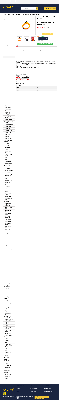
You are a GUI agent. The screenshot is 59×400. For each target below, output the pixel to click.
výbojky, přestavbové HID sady (9, 38)
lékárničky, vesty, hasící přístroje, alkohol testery (8, 204)
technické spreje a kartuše (8, 155)
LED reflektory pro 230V (8, 311)
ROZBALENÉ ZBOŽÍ (7, 370)
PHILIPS (6, 28)
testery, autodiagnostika (8, 168)
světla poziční (7, 68)
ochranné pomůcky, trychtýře (8, 194)
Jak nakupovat (33, 391)
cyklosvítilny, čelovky (8, 305)
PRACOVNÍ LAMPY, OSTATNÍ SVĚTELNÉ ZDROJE (7, 297)
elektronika (7, 340)
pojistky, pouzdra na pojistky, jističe (8, 262)
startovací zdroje (8, 172)
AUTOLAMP (7, 22)
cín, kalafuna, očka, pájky (8, 199)
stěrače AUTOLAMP (8, 93)
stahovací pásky (8, 257)
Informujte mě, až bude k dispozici (45, 43)
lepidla (6, 157)
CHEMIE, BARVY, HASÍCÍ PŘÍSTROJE (8, 141)
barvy (6, 159)
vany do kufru (7, 241)
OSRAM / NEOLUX (8, 24)
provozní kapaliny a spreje (8, 152)
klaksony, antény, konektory (8, 214)
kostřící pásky (7, 267)
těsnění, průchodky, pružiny (8, 275)
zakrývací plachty (8, 196)
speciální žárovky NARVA (8, 314)
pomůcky (6, 378)
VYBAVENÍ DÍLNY (7, 165)
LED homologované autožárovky (8, 48)
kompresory (7, 245)
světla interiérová (8, 75)
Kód (38, 20)
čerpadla (6, 247)
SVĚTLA (5, 61)
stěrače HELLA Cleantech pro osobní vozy (9, 98)
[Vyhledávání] (29, 8)
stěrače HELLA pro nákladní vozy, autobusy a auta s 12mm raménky (8, 106)
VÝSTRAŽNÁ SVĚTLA (8, 89)
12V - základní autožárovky (7, 40)
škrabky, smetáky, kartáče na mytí (8, 234)
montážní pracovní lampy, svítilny (8, 301)
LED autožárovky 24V (8, 52)
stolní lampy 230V (8, 303)
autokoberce (7, 243)
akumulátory (7, 186)
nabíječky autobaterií (9, 170)
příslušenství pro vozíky (8, 323)
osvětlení (6, 338)
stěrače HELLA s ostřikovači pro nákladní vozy (7, 113)
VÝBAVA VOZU (6, 201)
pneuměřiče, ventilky (9, 219)
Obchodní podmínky (34, 388)
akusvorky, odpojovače (7, 278)
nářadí (6, 178)
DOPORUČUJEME (19, 0)
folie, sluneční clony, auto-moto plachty (8, 237)
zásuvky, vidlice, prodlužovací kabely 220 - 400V (8, 345)
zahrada (6, 350)
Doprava (18, 388)
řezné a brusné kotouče (7, 191)
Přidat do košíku (47, 34)
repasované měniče (8, 138)
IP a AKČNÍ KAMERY (8, 365)
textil (5, 380)
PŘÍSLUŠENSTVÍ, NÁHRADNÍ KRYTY (8, 87)
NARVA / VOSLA (7, 26)
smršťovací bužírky (8, 272)
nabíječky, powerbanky (7, 355)
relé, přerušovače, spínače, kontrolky (8, 265)
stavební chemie (8, 161)
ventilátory (7, 239)
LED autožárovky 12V (8, 50)
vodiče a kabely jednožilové (8, 328)
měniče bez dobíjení (9, 124)
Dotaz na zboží (43, 38)
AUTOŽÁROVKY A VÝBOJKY (7, 19)
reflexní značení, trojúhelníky (8, 224)
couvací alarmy (8, 252)
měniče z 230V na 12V (9, 132)
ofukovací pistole (8, 182)
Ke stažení (28, 0)
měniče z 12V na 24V (8, 130)
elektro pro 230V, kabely (8, 281)
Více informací (17, 398)
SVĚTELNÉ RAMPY (8, 82)
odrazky (6, 325)
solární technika (8, 134)
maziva (6, 149)
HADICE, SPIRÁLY (8, 294)
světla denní (7, 70)
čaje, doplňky (7, 376)
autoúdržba (7, 145)
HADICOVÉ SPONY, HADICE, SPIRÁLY (7, 286)
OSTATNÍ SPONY (8, 292)
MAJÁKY (6, 80)
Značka (44, 20)
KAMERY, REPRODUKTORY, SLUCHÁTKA (7, 360)
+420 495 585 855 (47, 390)
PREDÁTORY (7, 84)
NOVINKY (5, 0)
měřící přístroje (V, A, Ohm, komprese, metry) (9, 175)
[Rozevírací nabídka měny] (40, 1)
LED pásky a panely (8, 57)
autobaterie (7, 188)
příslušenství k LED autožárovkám (8, 59)
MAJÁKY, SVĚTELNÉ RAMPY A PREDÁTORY (8, 77)
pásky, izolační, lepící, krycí (9, 270)
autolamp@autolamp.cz (48, 391)
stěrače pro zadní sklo (8, 110)
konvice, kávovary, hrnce (8, 250)
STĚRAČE (5, 91)
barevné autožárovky (9, 35)
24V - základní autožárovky (7, 43)
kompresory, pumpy (8, 180)
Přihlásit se (47, 0)
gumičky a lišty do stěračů (8, 117)
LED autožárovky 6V (8, 54)
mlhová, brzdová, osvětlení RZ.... (8, 73)
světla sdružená (8, 66)
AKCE (9, 0)
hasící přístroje (7, 147)
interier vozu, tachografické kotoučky (7, 230)
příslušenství (7, 136)
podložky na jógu (8, 374)
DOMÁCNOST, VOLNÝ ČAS (8, 336)
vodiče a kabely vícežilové (8, 331)
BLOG (24, 0)
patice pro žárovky (8, 283)
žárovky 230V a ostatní (7, 308)
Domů (4, 17)
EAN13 (17, 83)
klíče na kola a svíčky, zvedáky (9, 208)
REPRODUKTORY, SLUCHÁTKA (8, 368)
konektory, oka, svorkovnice (7, 260)
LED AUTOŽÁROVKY (7, 45)
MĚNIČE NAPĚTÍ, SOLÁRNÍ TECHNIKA (8, 122)
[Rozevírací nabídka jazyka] (53, 3)
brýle (6, 348)
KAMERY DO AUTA (8, 363)
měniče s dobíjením (8, 126)
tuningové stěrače (8, 119)
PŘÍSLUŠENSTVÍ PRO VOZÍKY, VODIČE (7, 317)
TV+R (6, 342)
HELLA (6, 30)
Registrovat (53, 0)
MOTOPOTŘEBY (7, 357)
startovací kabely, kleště (8, 211)
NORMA (6, 290)
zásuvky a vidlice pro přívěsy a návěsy (9, 320)
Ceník (33, 0)
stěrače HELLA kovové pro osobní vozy (9, 102)
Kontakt (31, 390)
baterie (6, 184)
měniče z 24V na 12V (8, 128)
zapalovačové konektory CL (7, 217)
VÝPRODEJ (13, 0)
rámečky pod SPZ (8, 333)
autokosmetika (7, 143)
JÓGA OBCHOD (7, 372)
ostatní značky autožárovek (7, 33)
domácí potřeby (8, 352)
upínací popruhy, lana (9, 221)
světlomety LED (7, 64)
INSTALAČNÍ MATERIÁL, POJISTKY (8, 255)
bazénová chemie (8, 163)
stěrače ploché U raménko (8, 96)
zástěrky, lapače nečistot (8, 227)
